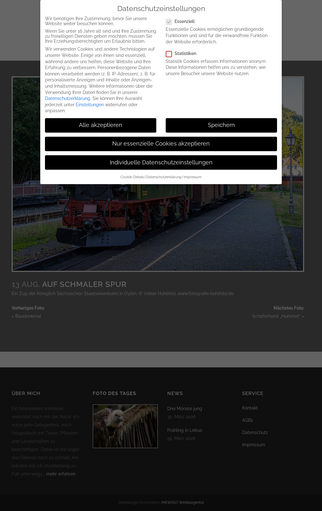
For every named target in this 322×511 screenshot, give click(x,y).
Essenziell (183, 16)
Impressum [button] (193, 171)
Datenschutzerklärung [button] (163, 171)
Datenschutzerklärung (67, 93)
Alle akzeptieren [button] (100, 120)
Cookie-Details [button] (132, 171)
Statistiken (184, 48)
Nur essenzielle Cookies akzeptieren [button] (161, 138)
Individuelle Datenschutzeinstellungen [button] (161, 157)
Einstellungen (90, 99)
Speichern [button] (221, 120)
